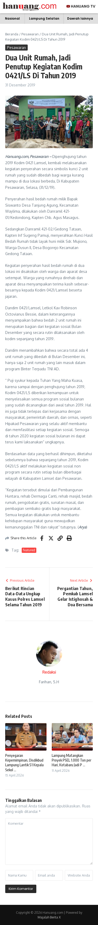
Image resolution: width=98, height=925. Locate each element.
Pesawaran (30, 34)
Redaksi (49, 672)
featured (29, 550)
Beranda (11, 34)
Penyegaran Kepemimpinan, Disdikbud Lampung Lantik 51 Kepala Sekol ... (24, 762)
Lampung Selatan (44, 18)
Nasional (12, 18)
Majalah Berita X (49, 917)
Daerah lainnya (80, 18)
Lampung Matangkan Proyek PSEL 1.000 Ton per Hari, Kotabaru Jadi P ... (71, 760)
